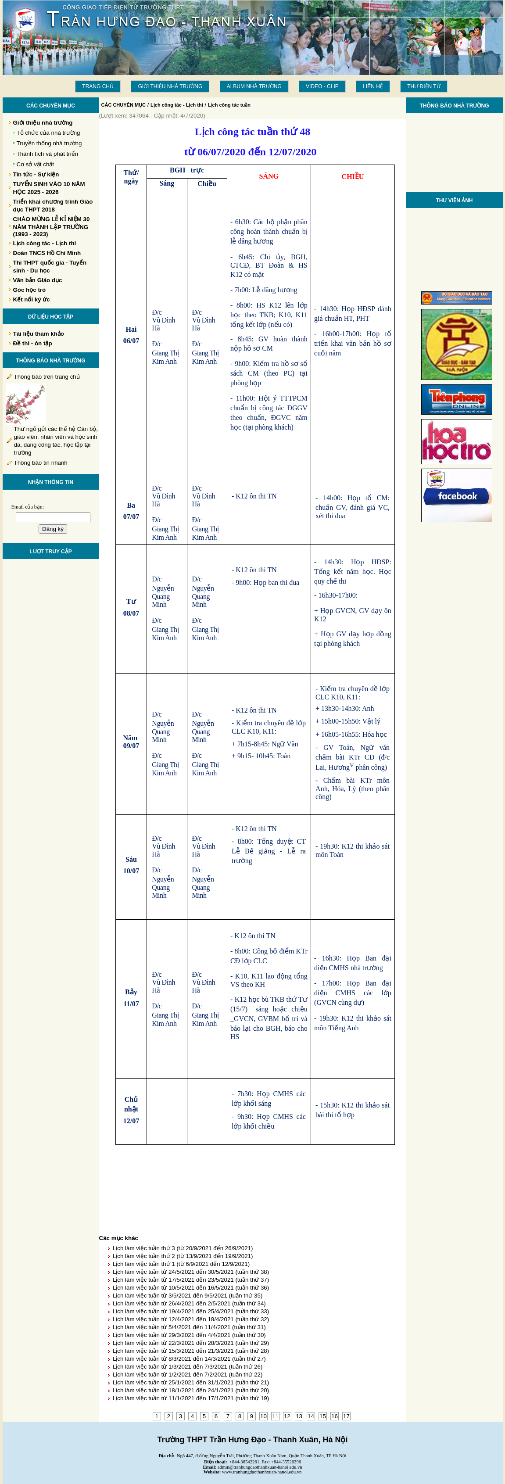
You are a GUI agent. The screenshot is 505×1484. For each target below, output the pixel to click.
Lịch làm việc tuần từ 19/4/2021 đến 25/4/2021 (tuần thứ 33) (191, 1311)
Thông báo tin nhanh (41, 462)
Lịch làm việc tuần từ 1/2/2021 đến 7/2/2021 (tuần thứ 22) (187, 1374)
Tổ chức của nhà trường (48, 132)
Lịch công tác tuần (229, 105)
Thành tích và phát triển (48, 154)
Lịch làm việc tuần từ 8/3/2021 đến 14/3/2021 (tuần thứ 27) (189, 1358)
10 (263, 1416)
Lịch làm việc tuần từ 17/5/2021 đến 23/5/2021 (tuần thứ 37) (191, 1279)
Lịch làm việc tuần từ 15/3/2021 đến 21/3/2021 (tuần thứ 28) (191, 1351)
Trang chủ (98, 86)
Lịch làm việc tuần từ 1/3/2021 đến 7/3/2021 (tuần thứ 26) (187, 1366)
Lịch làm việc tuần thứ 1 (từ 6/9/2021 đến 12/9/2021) (181, 1264)
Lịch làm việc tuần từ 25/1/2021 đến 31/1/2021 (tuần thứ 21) (191, 1382)
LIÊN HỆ (373, 86)
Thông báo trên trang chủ (47, 376)
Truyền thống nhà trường (49, 143)
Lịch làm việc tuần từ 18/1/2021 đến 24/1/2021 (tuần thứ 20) (191, 1390)
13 (299, 1416)
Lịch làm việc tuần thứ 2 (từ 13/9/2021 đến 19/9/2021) (183, 1256)
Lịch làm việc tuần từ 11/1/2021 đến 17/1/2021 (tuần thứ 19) (191, 1398)
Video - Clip (322, 86)
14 (311, 1416)
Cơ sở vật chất (35, 164)
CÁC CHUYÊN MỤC (123, 105)
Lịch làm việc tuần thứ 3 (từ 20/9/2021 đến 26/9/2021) (183, 1248)
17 (346, 1416)
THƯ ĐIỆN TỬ (423, 86)
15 (322, 1416)
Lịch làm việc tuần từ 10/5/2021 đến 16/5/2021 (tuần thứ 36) (191, 1287)
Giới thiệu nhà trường (170, 86)
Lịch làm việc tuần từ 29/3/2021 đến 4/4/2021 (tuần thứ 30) (189, 1335)
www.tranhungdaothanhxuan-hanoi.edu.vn (261, 1472)
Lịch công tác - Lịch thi (176, 105)
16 (334, 1416)
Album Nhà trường (254, 86)
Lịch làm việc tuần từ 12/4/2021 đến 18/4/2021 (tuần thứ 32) (191, 1319)
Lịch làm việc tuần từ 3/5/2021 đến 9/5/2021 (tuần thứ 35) (187, 1295)
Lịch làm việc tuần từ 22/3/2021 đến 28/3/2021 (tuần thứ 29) (191, 1343)
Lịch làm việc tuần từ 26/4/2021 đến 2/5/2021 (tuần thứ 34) (189, 1303)
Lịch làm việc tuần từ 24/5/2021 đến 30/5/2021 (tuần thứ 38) (191, 1272)
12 (287, 1416)
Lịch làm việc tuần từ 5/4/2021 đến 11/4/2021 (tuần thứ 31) (189, 1327)
